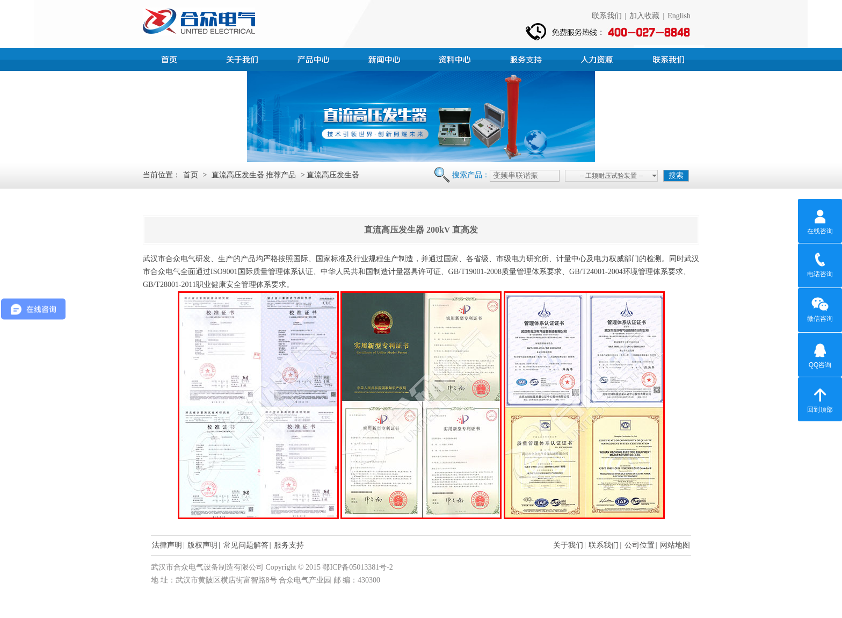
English (679, 16)
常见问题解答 (245, 545)
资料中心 (456, 58)
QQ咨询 (820, 354)
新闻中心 (385, 58)
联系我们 (607, 16)
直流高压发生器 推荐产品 (254, 175)
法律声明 (167, 545)
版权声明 (202, 545)
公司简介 (243, 58)
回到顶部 (820, 398)
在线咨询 (820, 220)
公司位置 (640, 545)
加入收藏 (644, 16)
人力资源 (598, 58)
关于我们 (568, 545)
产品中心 (314, 58)
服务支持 (527, 58)
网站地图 (675, 545)
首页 (172, 58)
